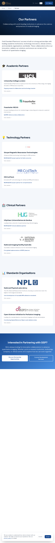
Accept (48, 536)
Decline (40, 536)
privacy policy (7, 538)
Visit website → (8, 91)
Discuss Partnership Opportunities (15, 358)
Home (3, 8)
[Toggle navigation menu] (49, 3)
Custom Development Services (41, 358)
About (9, 8)
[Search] (37, 3)
